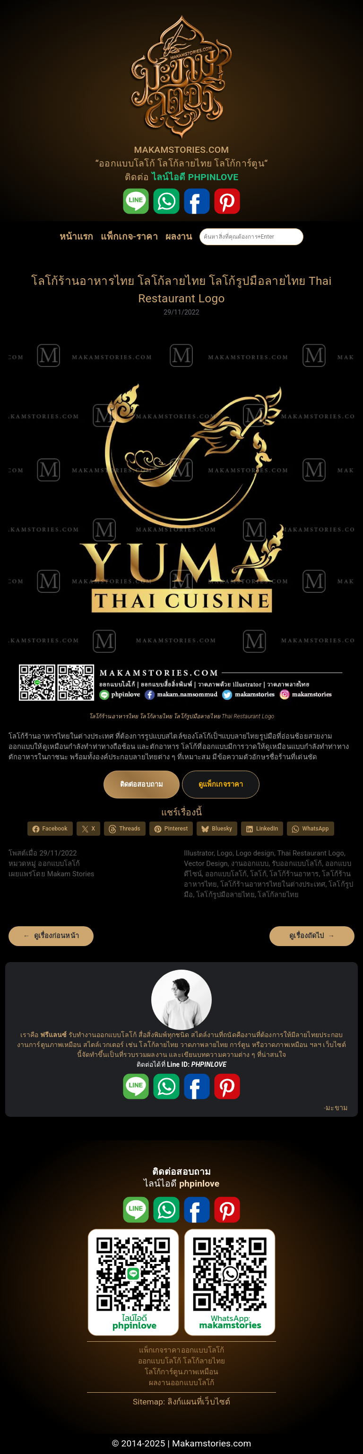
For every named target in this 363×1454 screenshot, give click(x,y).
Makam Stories (71, 874)
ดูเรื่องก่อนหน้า (56, 936)
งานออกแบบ (250, 863)
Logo (225, 853)
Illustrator (199, 853)
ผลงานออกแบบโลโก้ (182, 1383)
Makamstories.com (211, 1443)
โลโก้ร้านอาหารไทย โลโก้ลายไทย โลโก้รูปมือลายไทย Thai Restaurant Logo (181, 289)
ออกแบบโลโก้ (127, 163)
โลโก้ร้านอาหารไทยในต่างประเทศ (273, 884)
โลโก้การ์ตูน (239, 163)
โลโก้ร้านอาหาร (294, 874)
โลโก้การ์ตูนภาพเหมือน (182, 1372)
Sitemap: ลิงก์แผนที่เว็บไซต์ (181, 1401)
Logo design (255, 853)
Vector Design (205, 863)
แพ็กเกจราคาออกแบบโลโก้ (182, 1350)
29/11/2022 (181, 312)
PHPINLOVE (208, 1064)
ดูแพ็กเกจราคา (221, 785)
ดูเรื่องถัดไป (306, 936)
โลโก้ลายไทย (184, 163)
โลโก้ (258, 874)
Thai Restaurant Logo (310, 853)
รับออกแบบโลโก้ (297, 863)
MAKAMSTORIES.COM (181, 149)
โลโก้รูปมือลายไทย (225, 894)
